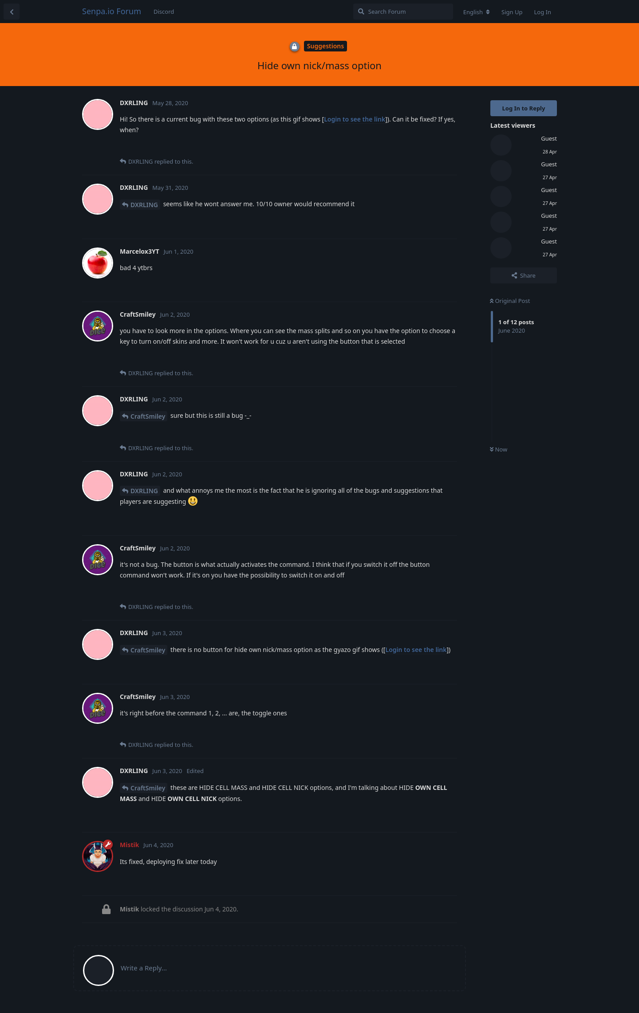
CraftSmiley (147, 416)
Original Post (510, 301)
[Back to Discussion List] (12, 12)
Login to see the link (354, 119)
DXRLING (144, 204)
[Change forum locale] (477, 12)
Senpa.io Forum (111, 11)
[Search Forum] (403, 12)
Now (498, 449)
